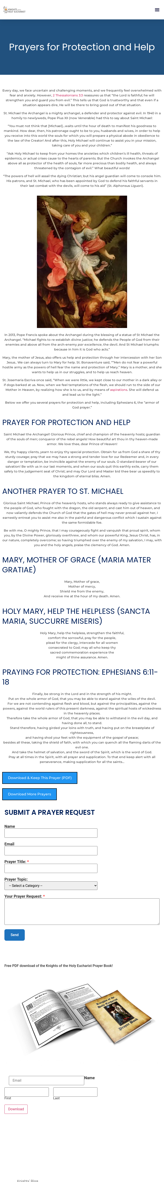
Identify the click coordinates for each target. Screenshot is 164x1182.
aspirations (118, 390)
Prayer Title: (16, 862)
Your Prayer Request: (24, 896)
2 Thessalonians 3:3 (68, 95)
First (7, 1098)
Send (15, 935)
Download (16, 1109)
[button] (157, 9)
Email (9, 844)
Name (9, 826)
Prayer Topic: (16, 879)
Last (56, 1098)
